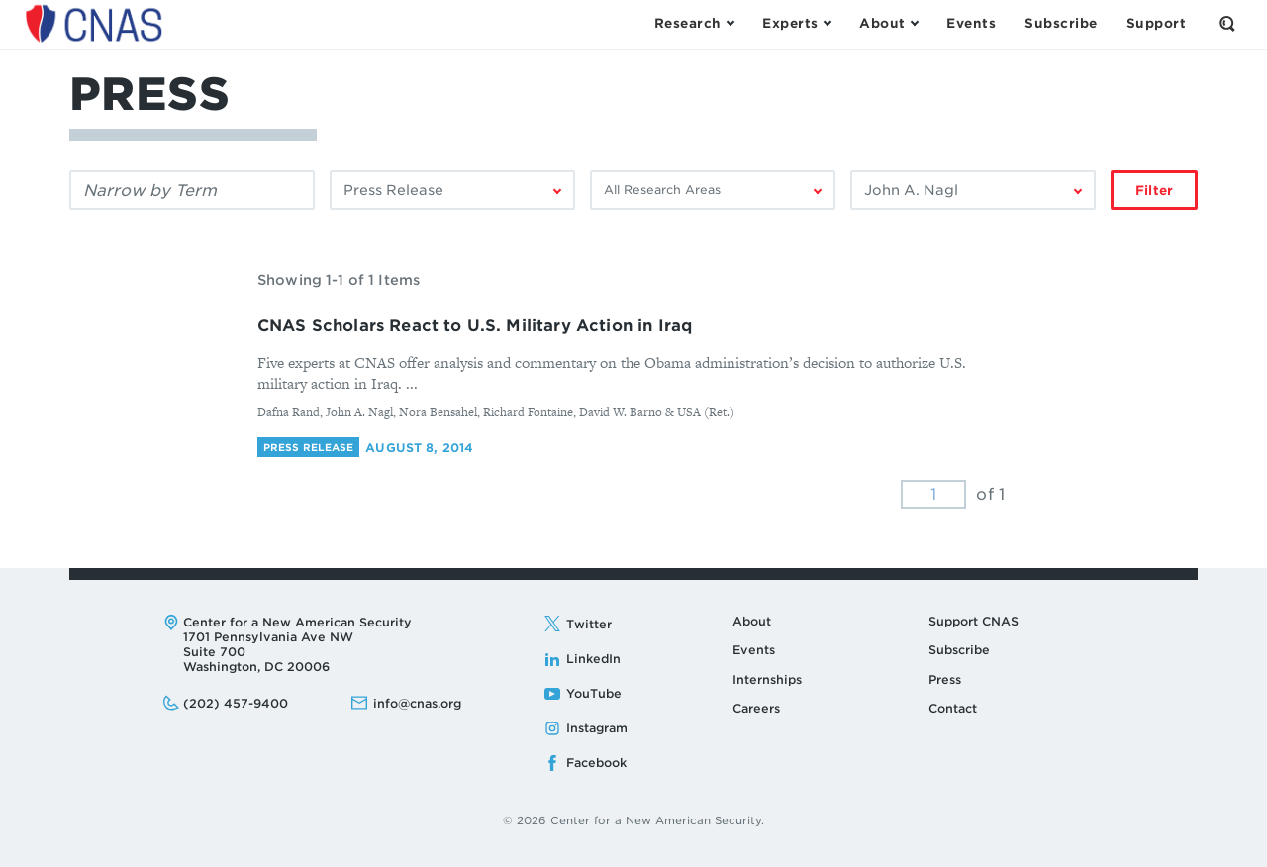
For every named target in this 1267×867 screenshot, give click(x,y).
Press (944, 679)
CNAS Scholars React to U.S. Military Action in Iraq (474, 325)
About (751, 621)
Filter (1154, 190)
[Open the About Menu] (888, 24)
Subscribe (959, 649)
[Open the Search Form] (1227, 24)
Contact (952, 708)
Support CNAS (973, 621)
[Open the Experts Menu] (796, 24)
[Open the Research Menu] (693, 24)
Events (753, 649)
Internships (767, 679)
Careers (756, 708)
